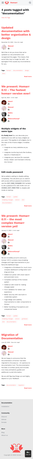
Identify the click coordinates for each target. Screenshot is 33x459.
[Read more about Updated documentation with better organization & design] (28, 76)
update (15, 197)
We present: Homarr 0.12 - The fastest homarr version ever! (15, 90)
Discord (4, 416)
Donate (3, 422)
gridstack (25, 318)
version (17, 199)
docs (3, 73)
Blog (2, 432)
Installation (5, 406)
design (27, 70)
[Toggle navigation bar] (2, 2)
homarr (9, 70)
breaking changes (7, 199)
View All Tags (5, 17)
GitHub (3, 419)
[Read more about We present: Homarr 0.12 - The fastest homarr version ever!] (28, 206)
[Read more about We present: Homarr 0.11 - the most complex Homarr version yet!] (28, 325)
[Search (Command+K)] (30, 2)
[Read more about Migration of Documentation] (28, 388)
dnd (23, 199)
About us (4, 435)
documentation (18, 70)
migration (21, 385)
